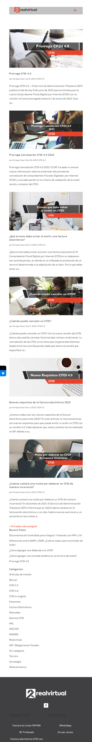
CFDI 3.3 (13, 585)
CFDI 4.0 (40, 79)
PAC (11, 623)
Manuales (14, 612)
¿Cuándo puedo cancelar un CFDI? (30, 320)
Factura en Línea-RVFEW (26, 725)
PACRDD (13, 634)
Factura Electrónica (20, 607)
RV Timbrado (26, 732)
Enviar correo (65, 732)
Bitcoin (13, 579)
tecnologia (15, 661)
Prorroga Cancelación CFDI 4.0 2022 (31, 154)
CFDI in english (17, 596)
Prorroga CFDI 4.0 (20, 73)
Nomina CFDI (16, 617)
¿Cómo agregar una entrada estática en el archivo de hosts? (43, 555)
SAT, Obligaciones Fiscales (24, 645)
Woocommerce (17, 666)
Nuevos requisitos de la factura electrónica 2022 (40, 402)
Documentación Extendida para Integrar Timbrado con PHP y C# (45, 535)
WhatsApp (65, 725)
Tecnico (13, 656)
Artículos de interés (20, 574)
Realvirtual (15, 639)
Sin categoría (16, 650)
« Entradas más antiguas (23, 526)
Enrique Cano (18, 79)
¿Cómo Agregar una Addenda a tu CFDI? (31, 550)
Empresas (15, 601)
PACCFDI (14, 628)
